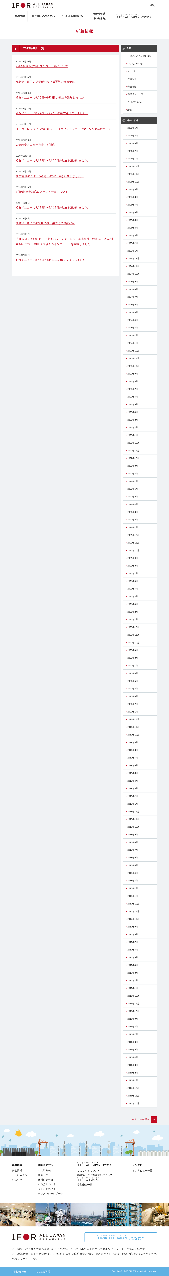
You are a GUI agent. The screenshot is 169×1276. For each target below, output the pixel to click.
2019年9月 (132, 742)
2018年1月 (132, 896)
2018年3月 (132, 880)
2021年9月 (132, 558)
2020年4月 (132, 688)
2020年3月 (132, 696)
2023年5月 (132, 404)
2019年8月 (132, 750)
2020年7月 (132, 665)
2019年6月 (132, 765)
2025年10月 (133, 182)
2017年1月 (132, 988)
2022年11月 (133, 450)
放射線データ (45, 1179)
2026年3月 (132, 143)
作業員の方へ (45, 1165)
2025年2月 (132, 243)
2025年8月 (132, 197)
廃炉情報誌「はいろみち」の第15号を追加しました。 (50, 176)
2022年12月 (133, 443)
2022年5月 (132, 496)
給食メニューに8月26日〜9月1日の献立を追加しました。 (52, 113)
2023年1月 (132, 435)
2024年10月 (133, 274)
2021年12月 (133, 535)
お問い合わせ (19, 1271)
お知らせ (131, 79)
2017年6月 (132, 950)
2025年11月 (133, 174)
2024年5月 (132, 312)
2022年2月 (132, 519)
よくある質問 (43, 1271)
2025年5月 (132, 220)
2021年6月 (132, 581)
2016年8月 (132, 1026)
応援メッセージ (135, 94)
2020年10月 (133, 642)
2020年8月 (132, 658)
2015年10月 (133, 1103)
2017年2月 (132, 980)
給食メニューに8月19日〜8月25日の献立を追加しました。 (53, 160)
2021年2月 (132, 612)
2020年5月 (132, 681)
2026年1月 (132, 158)
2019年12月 (133, 719)
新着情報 (20, 16)
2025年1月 (132, 251)
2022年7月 (132, 481)
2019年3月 (132, 788)
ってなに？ (121, 1237)
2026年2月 (132, 151)
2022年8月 (132, 473)
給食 (129, 109)
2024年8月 (132, 289)
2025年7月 (132, 205)
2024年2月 (132, 335)
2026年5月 (132, 128)
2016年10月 (133, 1011)
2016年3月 (132, 1065)
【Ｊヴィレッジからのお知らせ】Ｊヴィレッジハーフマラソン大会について (63, 129)
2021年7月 (132, 573)
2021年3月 (132, 604)
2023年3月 (132, 420)
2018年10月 (133, 827)
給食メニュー (45, 1175)
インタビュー (134, 71)
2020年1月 (132, 712)
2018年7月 (132, 850)
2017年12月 (133, 904)
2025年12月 (133, 166)
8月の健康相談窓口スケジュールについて (42, 191)
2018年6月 (132, 857)
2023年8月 (132, 381)
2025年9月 (132, 189)
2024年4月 (132, 320)
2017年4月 (132, 965)
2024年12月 (133, 258)
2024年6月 (132, 304)
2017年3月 (132, 973)
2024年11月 (133, 266)
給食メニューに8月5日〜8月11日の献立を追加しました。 (52, 259)
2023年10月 (133, 366)
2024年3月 (132, 327)
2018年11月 (133, 819)
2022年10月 (133, 458)
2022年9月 (132, 466)
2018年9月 (132, 834)
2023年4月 (132, 412)
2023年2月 (132, 427)
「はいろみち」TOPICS (139, 56)
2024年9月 (132, 281)
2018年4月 (132, 873)
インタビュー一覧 (142, 1170)
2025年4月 (132, 228)
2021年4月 (132, 596)
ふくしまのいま (47, 1188)
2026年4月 (132, 135)
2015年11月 (133, 1096)
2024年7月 (132, 297)
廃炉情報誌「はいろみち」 (99, 16)
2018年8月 (132, 842)
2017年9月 (132, 927)
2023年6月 (132, 397)
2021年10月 (133, 550)
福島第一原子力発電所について (94, 1175)
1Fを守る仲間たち (72, 16)
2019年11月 (133, 727)
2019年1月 (132, 804)
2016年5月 (132, 1049)
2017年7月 (132, 942)
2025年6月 (132, 212)
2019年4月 (132, 781)
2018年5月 (132, 865)
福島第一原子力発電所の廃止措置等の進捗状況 (45, 81)
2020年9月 (132, 650)
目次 (152, 5)
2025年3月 (132, 235)
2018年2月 (132, 888)
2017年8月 (132, 934)
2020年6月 (132, 673)
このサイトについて (88, 1170)
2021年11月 (133, 543)
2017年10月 (133, 919)
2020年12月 (133, 627)
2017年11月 (133, 911)
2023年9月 (132, 374)
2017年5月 (132, 957)
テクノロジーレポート (50, 1193)
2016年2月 (132, 1073)
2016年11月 (133, 1003)
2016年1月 (132, 1080)
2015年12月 (133, 1088)
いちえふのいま (135, 63)
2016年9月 (132, 1019)
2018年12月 (133, 811)
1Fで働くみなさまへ (43, 16)
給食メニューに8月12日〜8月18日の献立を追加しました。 (53, 207)
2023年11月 (133, 358)
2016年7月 (132, 1034)
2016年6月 (132, 1042)
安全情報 (131, 86)
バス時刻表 (44, 1170)
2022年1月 (132, 527)
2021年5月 (132, 589)
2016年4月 (132, 1057)
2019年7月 (132, 758)
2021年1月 (132, 619)
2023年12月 (133, 351)
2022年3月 (132, 512)
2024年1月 (132, 343)
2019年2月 (132, 796)
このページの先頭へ (143, 1119)
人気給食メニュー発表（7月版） (36, 144)
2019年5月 (132, 773)
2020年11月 (133, 635)
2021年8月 (132, 566)
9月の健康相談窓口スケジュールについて (42, 66)
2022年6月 (132, 489)
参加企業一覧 (84, 1184)
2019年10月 (133, 735)
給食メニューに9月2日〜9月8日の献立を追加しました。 (51, 97)
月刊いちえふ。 (135, 102)
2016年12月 (133, 996)
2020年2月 (132, 704)
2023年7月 (132, 389)
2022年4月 (132, 504)
